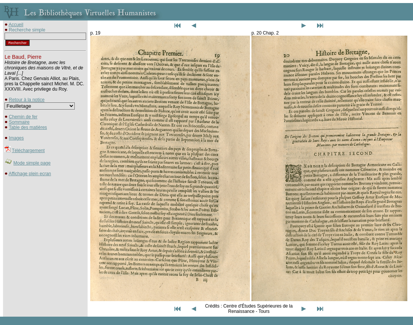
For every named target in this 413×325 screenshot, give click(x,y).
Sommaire (19, 122)
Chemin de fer (23, 116)
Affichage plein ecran (30, 173)
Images (16, 138)
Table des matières (28, 127)
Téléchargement (28, 150)
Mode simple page (31, 163)
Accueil (16, 24)
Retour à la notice (26, 99)
